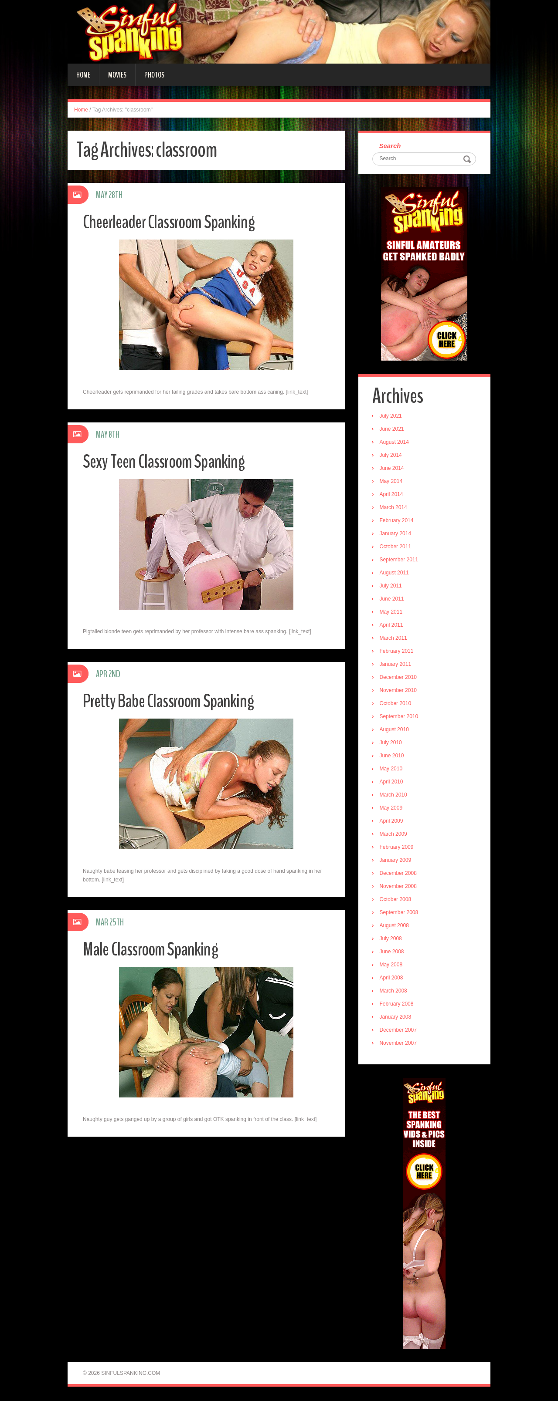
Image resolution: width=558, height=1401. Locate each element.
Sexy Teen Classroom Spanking (167, 461)
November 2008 (399, 887)
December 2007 (399, 1031)
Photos (154, 75)
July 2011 (392, 587)
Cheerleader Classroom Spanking (172, 222)
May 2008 (392, 965)
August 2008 (395, 926)
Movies (117, 75)
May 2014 (392, 482)
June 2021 (393, 430)
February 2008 (398, 1005)
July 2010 (392, 743)
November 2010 (399, 691)
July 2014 (392, 456)
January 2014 (396, 534)
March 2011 (394, 639)
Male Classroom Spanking (153, 949)
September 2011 (400, 560)
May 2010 (392, 769)
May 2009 (392, 809)
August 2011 (395, 574)
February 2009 (398, 848)
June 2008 (393, 952)
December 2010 (399, 678)
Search (391, 146)
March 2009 (394, 835)
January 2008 (396, 1018)
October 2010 (396, 704)
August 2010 (395, 730)
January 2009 (396, 861)
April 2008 (392, 979)
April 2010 (392, 783)
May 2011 (392, 613)
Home (83, 75)
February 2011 (398, 652)
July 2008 (392, 939)
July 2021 (392, 417)
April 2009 (392, 822)
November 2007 (399, 1044)
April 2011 (392, 626)
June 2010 (393, 756)
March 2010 (394, 796)
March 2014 (394, 508)
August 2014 (395, 443)
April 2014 (392, 495)
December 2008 (399, 874)
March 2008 (394, 992)
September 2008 (400, 913)
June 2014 (393, 469)
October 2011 (396, 547)
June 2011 (393, 600)
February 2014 (398, 521)
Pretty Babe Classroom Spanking (172, 701)
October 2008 (396, 900)
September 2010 (400, 717)
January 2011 (396, 665)
